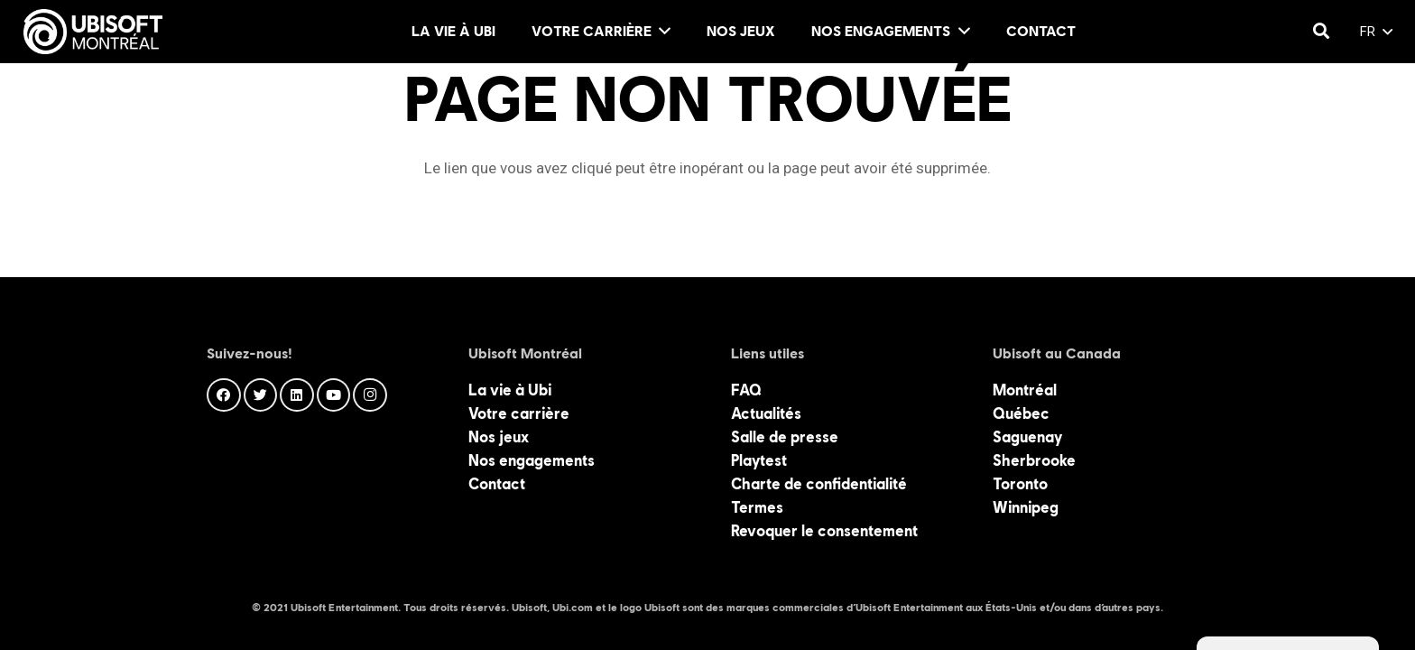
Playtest (759, 460)
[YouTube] (334, 395)
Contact (496, 484)
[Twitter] (261, 395)
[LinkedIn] (297, 395)
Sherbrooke (1034, 460)
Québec (1021, 413)
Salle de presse (784, 437)
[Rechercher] (1321, 31)
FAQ (746, 390)
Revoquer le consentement (824, 531)
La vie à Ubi (509, 390)
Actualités (766, 413)
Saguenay (1027, 437)
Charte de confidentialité (819, 484)
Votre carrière (518, 413)
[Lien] (92, 31)
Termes (757, 507)
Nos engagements (531, 460)
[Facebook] (224, 395)
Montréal (1025, 390)
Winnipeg (1026, 507)
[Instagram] (370, 395)
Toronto (1020, 484)
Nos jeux (498, 437)
